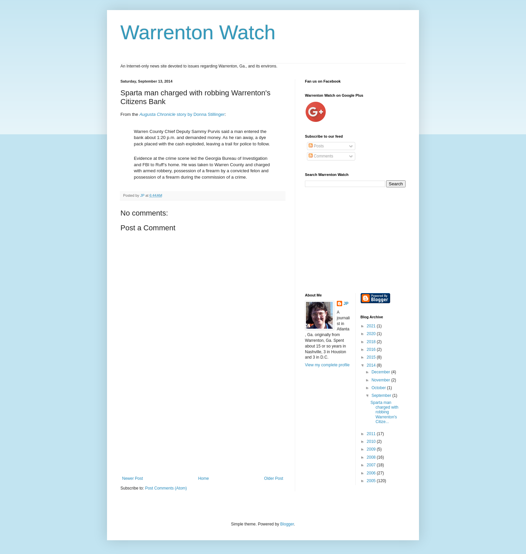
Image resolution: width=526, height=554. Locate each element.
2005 (372, 480)
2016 (372, 349)
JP (346, 303)
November (381, 380)
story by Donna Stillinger (181, 114)
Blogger (287, 524)
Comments (321, 156)
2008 (372, 457)
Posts (316, 146)
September (381, 395)
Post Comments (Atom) (166, 488)
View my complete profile (327, 365)
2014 (372, 365)
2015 (372, 357)
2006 (372, 473)
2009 (372, 449)
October (379, 387)
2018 (372, 341)
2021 (372, 326)
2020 (372, 333)
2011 (372, 433)
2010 (372, 441)
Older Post (273, 478)
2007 (372, 465)
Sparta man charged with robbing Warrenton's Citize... (384, 412)
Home (203, 478)
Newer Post (132, 478)
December (381, 372)
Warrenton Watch (197, 32)
